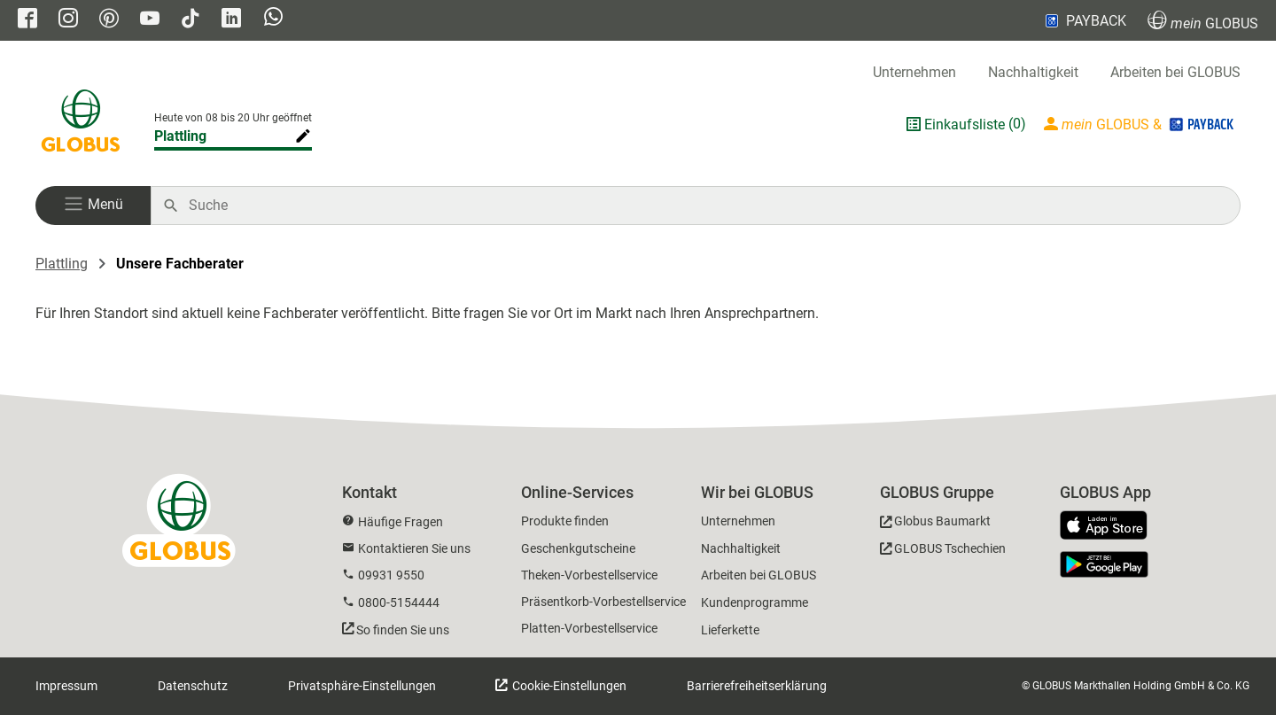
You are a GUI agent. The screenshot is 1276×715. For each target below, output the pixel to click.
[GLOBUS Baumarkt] (935, 524)
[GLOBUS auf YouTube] (150, 20)
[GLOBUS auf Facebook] (27, 20)
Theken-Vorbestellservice (589, 575)
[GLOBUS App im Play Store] (1104, 564)
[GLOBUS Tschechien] (943, 551)
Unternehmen (914, 72)
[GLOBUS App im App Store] (1110, 526)
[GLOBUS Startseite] (80, 124)
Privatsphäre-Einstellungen (362, 686)
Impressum (66, 686)
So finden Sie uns (402, 630)
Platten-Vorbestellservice (589, 628)
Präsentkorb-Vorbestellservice (603, 602)
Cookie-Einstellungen (568, 686)
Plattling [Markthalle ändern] (180, 136)
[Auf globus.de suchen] (705, 205)
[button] (93, 205)
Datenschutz (193, 686)
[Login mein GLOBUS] (1140, 124)
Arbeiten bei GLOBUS (1175, 72)
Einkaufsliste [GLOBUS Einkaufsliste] (964, 124)
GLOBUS (1203, 21)
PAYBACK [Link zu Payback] (1084, 20)
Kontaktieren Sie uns (414, 548)
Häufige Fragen (400, 522)
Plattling (61, 263)
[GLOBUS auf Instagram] (68, 20)
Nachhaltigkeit (1033, 72)
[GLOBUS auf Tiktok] (190, 20)
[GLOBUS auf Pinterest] (109, 20)
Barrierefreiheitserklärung (757, 686)
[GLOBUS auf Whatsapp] (273, 18)
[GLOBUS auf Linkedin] (231, 20)
